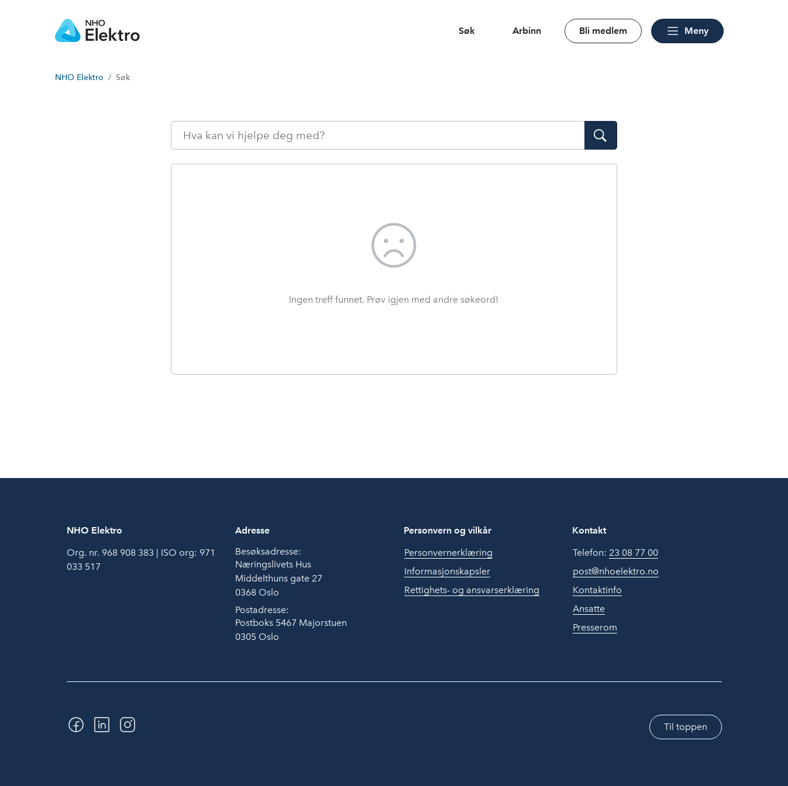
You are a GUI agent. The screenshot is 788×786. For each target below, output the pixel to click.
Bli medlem (603, 30)
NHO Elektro (79, 77)
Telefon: (615, 553)
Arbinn (526, 30)
